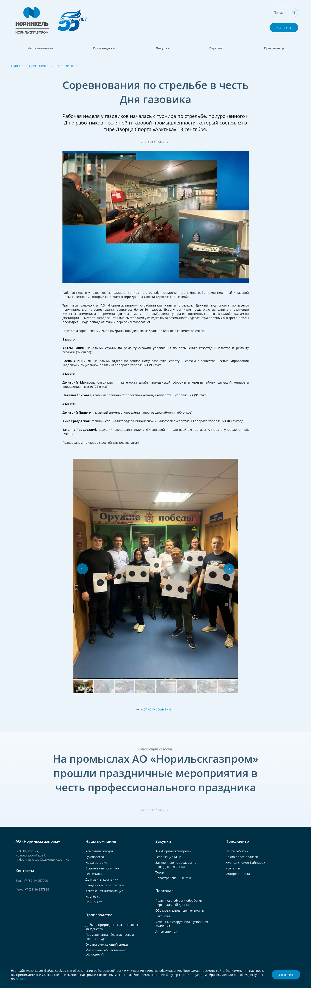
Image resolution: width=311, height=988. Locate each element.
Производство (104, 48)
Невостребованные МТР (173, 878)
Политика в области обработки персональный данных (178, 902)
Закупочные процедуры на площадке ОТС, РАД (175, 864)
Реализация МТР (168, 857)
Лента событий (65, 66)
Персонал (216, 48)
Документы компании (101, 879)
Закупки (163, 48)
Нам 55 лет (93, 902)
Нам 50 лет (93, 896)
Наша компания (40, 48)
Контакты (284, 27)
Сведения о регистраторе (104, 885)
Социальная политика (102, 868)
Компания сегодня (99, 851)
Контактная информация (104, 891)
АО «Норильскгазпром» (173, 851)
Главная (17, 66)
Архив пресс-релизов (242, 857)
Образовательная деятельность (179, 910)
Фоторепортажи (238, 874)
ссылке (21, 979)
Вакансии (162, 916)
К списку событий (155, 709)
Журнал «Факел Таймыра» (245, 862)
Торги (159, 872)
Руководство (94, 857)
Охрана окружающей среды (106, 944)
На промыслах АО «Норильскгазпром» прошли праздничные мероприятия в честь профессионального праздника (155, 773)
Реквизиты (93, 874)
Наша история (96, 862)
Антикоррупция (167, 931)
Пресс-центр (274, 48)
